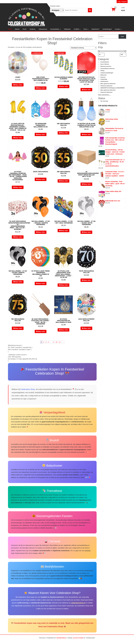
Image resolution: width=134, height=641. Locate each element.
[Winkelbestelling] (83, 47)
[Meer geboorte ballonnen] (99, 83)
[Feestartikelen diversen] (99, 68)
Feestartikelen (55, 29)
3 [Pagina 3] (46, 342)
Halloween (67, 29)
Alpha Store (78, 638)
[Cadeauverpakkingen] (99, 73)
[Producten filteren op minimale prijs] (101, 55)
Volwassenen (43, 29)
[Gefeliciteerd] (99, 81)
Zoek (122, 36)
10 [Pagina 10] (56, 342)
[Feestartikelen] (99, 62)
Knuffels (77, 29)
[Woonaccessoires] (99, 66)
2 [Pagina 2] (43, 342)
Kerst (86, 29)
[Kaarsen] (99, 77)
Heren (25, 29)
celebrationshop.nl (78, 603)
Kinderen (32, 29)
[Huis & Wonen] (99, 64)
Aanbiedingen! (107, 29)
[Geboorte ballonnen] (99, 86)
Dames (17, 29)
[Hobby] (99, 70)
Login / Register (122, 1)
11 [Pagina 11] (60, 342)
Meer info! (18, 85)
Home (10, 29)
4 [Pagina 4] (48, 342)
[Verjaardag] (99, 79)
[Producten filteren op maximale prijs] (123, 55)
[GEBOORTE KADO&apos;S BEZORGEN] (99, 88)
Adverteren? (95, 29)
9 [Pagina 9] (53, 342)
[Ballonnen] (99, 75)
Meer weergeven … (104, 94)
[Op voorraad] (99, 101)
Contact (118, 29)
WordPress (61, 638)
